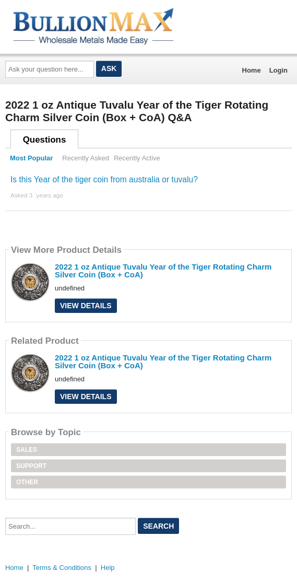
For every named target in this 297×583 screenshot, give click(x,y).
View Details (86, 305)
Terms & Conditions (61, 568)
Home (251, 70)
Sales (26, 449)
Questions (44, 140)
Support (31, 466)
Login (278, 70)
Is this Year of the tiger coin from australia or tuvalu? (104, 179)
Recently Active (137, 158)
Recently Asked (85, 158)
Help (108, 568)
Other (27, 482)
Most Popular (31, 158)
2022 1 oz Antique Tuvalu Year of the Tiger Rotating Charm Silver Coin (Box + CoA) (163, 270)
